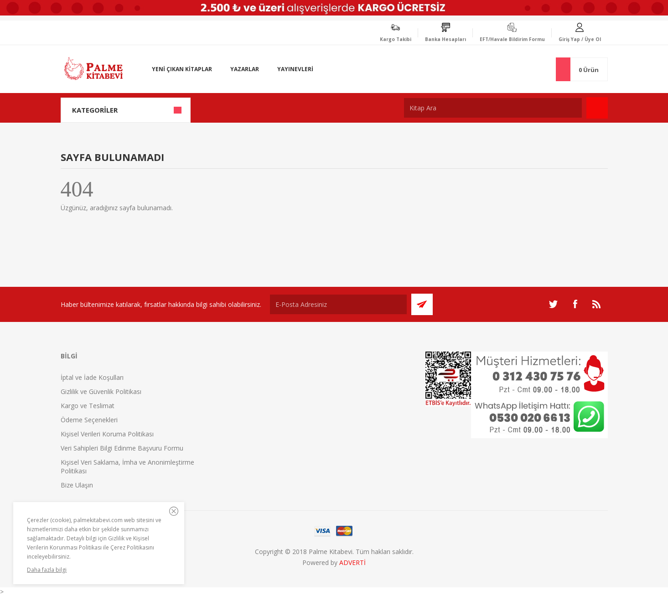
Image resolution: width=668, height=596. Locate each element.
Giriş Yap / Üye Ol (580, 39)
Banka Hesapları (445, 39)
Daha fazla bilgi (47, 570)
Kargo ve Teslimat (87, 405)
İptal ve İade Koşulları (92, 377)
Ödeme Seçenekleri (89, 419)
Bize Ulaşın (77, 485)
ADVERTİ (352, 562)
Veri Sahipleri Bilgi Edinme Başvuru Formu (122, 448)
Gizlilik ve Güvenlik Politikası (101, 391)
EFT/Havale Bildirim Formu (512, 39)
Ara (597, 108)
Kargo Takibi (395, 39)
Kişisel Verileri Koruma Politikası (107, 434)
